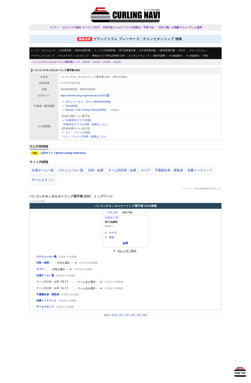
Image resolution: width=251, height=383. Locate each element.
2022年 (117, 62)
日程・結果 (96, 170)
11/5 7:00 (125, 212)
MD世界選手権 (167, 50)
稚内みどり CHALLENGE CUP (108, 55)
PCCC (182, 50)
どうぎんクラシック (139, 55)
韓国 (111, 237)
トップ (34, 50)
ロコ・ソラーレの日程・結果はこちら (84, 136)
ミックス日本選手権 (104, 50)
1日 (121, 315)
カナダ (113, 232)
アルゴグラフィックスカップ (73, 55)
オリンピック (49, 50)
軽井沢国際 (159, 55)
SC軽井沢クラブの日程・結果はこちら (85, 124)
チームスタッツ (43, 179)
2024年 (96, 62)
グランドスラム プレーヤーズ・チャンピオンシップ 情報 (125, 39)
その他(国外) (192, 55)
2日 (127, 315)
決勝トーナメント (200, 170)
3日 (133, 315)
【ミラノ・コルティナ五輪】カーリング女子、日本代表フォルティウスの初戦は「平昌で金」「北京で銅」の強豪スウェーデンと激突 (125, 27)
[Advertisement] (125, 345)
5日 (145, 315)
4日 (139, 315)
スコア (145, 170)
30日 (106, 315)
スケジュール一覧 (70, 170)
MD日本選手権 (82, 50)
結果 (125, 243)
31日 (114, 315)
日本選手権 (65, 50)
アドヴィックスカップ (42, 55)
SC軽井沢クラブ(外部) (78, 120)
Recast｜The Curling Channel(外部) (85, 109)
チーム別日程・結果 (122, 170)
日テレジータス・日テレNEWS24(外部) (88, 101)
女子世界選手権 (147, 50)
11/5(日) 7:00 (111, 217)
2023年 (107, 62)
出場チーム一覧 (43, 170)
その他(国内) (175, 55)
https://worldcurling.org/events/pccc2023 (84, 95)
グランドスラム (197, 50)
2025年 (86, 62)
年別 (205, 55)
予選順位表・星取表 (169, 170)
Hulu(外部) (71, 105)
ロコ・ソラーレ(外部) (77, 132)
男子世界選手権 (127, 50)
